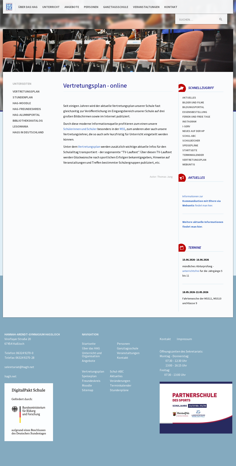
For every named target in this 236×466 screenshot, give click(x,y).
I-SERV (186, 126)
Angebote (71, 7)
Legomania (20, 126)
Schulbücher (191, 140)
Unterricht (51, 7)
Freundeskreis (91, 381)
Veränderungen (120, 381)
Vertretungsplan (26, 91)
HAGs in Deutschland (28, 132)
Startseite (189, 150)
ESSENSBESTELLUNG (194, 112)
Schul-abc (189, 136)
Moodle (87, 385)
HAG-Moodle (22, 103)
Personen (91, 7)
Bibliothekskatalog (28, 120)
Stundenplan (23, 97)
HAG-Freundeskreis (27, 109)
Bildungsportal (193, 107)
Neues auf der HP (193, 131)
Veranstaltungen (146, 7)
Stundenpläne (119, 390)
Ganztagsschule (115, 7)
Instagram (189, 121)
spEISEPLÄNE (190, 145)
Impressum (184, 339)
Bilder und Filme (193, 102)
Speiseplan (89, 376)
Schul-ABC (117, 371)
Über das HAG (27, 7)
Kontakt (170, 7)
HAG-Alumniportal (26, 115)
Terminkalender (193, 155)
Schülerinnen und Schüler (80, 129)
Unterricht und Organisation (92, 354)
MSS (122, 129)
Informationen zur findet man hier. (201, 201)
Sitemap (87, 390)
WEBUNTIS (188, 164)
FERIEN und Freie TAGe (196, 116)
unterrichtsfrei (190, 271)
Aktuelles (189, 97)
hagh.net (10, 376)
